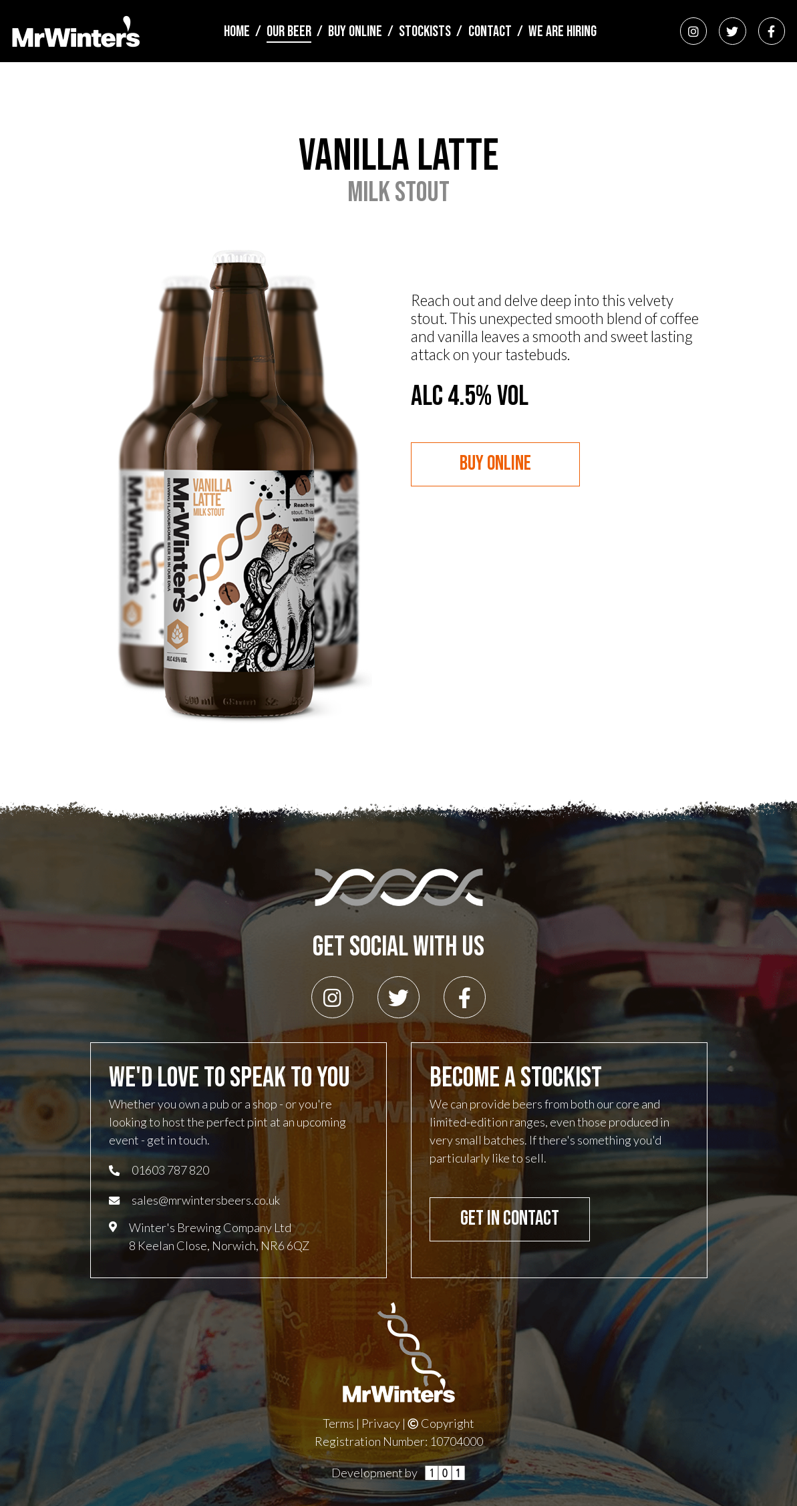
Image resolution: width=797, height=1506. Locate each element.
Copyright (441, 1423)
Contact (490, 32)
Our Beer (289, 32)
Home (237, 32)
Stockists (425, 32)
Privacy (380, 1423)
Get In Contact (509, 1219)
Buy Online (355, 32)
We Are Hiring (562, 32)
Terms (338, 1423)
